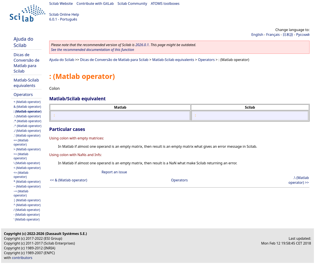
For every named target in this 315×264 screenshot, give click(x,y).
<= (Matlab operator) (21, 174)
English (257, 34)
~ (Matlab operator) (27, 186)
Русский (303, 34)
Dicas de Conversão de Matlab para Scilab (26, 63)
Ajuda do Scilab (23, 42)
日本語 (288, 34)
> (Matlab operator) (27, 149)
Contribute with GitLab (95, 3)
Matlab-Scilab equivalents (26, 82)
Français (273, 34)
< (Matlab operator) (27, 168)
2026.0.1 (142, 44)
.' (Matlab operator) (27, 135)
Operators (23, 94)
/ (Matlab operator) (27, 210)
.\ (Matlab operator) (27, 116)
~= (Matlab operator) (21, 193)
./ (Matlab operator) (27, 131)
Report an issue (114, 172)
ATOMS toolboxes (165, 3)
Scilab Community (132, 3)
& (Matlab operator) (27, 106)
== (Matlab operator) (21, 142)
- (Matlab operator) (27, 214)
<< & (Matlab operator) (68, 180)
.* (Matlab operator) (27, 121)
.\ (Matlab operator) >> (299, 180)
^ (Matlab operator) (27, 205)
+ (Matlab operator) (27, 102)
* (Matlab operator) (27, 181)
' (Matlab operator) (27, 219)
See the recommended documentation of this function (92, 49)
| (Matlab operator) (27, 200)
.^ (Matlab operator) (27, 126)
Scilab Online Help (64, 14)
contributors (22, 257)
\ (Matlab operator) (27, 163)
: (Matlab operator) (27, 111)
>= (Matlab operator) (21, 156)
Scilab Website (61, 3)
